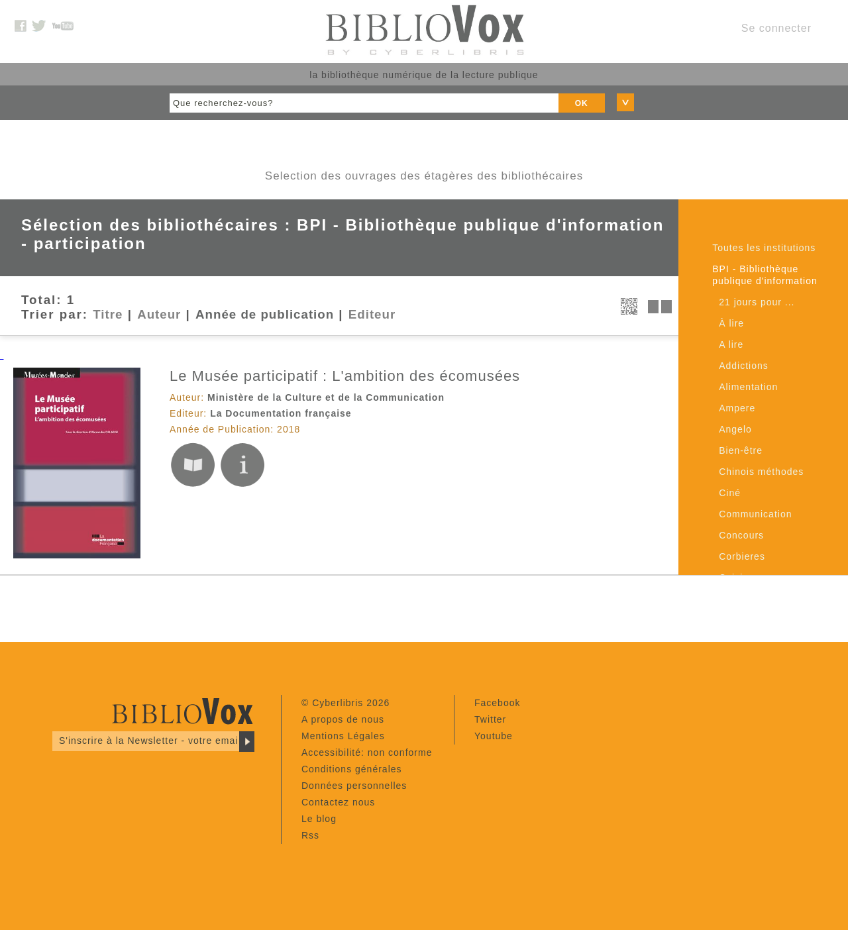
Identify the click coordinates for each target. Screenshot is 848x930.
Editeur (372, 314)
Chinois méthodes (761, 471)
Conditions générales (351, 769)
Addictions (743, 365)
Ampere (737, 408)
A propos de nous (342, 719)
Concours (741, 535)
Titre (108, 314)
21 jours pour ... (756, 302)
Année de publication (264, 314)
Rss (310, 835)
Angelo (735, 429)
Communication (755, 514)
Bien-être (741, 450)
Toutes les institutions (764, 247)
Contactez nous (338, 802)
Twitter (490, 719)
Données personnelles (354, 785)
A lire (731, 344)
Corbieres (742, 556)
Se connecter (776, 28)
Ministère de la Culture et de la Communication (326, 397)
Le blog (319, 818)
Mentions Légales (343, 736)
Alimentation (748, 387)
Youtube (493, 736)
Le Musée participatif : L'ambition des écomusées (345, 376)
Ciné (730, 493)
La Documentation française (281, 413)
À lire (731, 323)
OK (581, 103)
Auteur (159, 314)
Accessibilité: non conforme (366, 752)
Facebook (497, 703)
